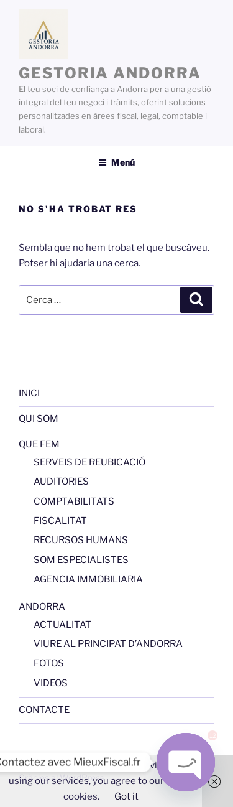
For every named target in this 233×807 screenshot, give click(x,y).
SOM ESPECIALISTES (81, 560)
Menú (116, 162)
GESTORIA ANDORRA (110, 73)
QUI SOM (38, 418)
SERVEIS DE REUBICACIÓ (89, 462)
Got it (126, 796)
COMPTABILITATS (74, 501)
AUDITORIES (61, 481)
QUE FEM (39, 444)
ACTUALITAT (62, 624)
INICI (29, 393)
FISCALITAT (60, 520)
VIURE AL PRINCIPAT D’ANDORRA (108, 644)
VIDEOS (51, 683)
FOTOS (49, 663)
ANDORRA (42, 606)
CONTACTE (44, 710)
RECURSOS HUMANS (81, 540)
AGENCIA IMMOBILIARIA (88, 579)
